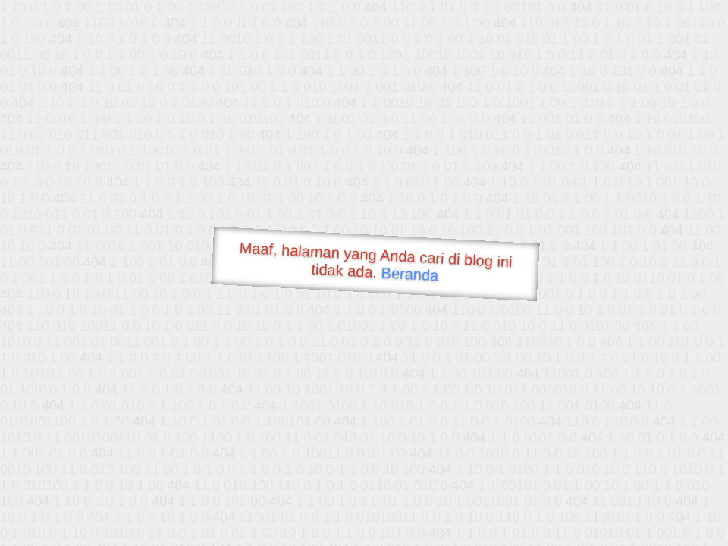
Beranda (410, 274)
